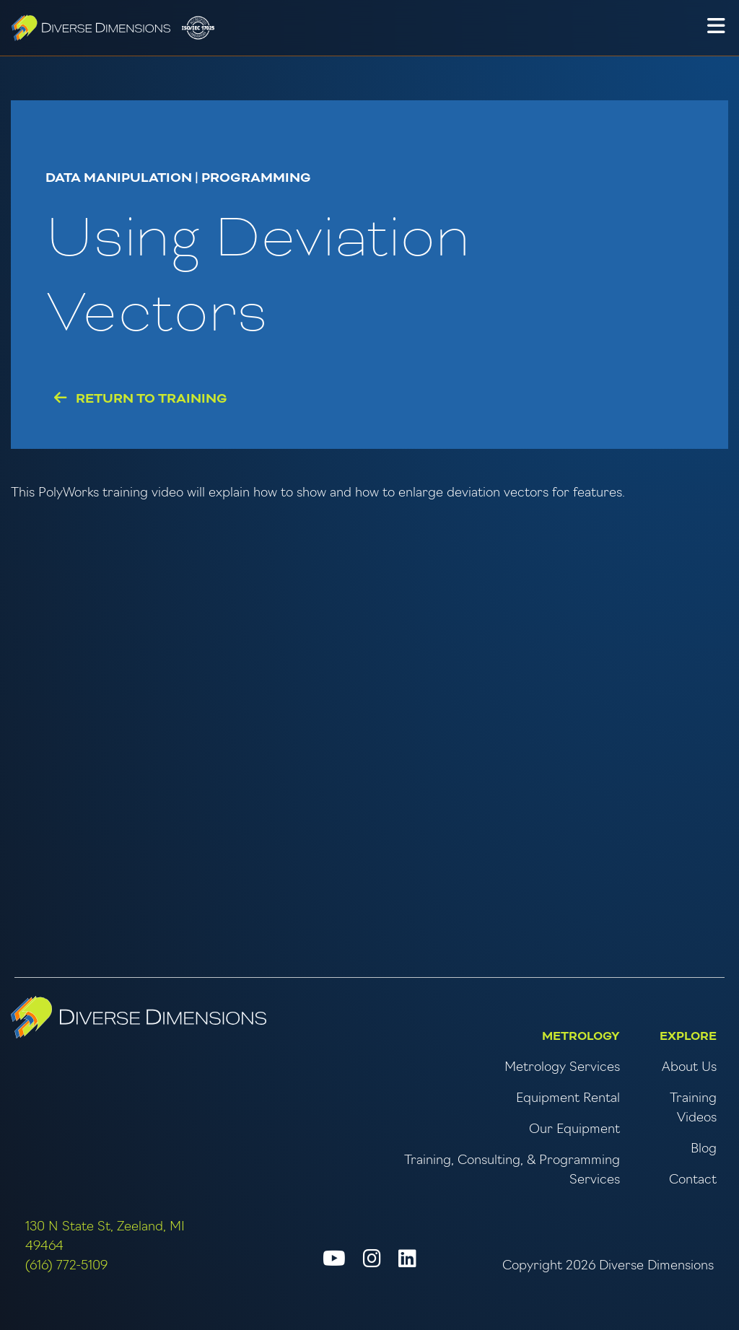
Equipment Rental (568, 1099)
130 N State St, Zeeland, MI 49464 (105, 1237)
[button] (716, 28)
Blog (704, 1149)
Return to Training (140, 399)
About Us (689, 1068)
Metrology (581, 1036)
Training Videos (693, 1108)
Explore (688, 1036)
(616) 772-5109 (66, 1266)
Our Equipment (574, 1130)
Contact (693, 1180)
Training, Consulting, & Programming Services (512, 1170)
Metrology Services (562, 1068)
